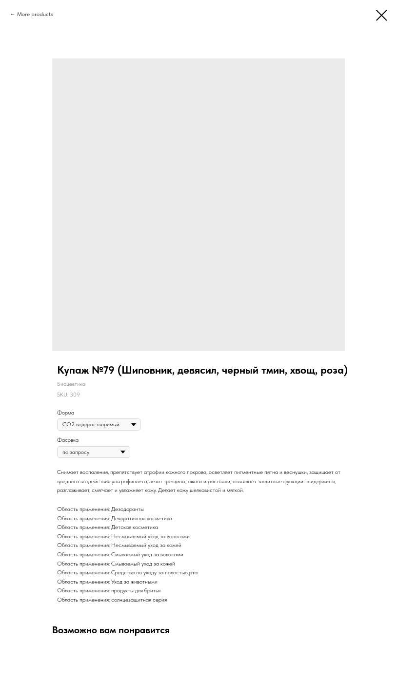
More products (35, 14)
